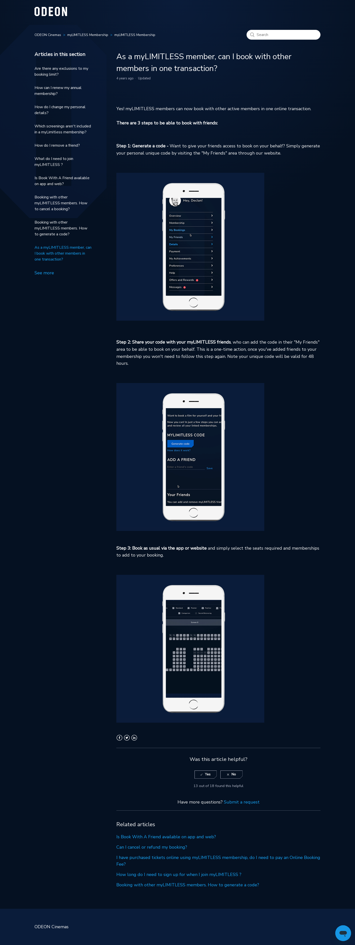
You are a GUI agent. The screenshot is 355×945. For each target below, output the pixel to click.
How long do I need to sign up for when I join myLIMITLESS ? (178, 874)
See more (44, 273)
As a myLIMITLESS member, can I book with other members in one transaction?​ (63, 253)
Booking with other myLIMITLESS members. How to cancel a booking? (61, 203)
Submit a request (242, 802)
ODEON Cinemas (48, 35)
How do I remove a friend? (57, 145)
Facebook (119, 740)
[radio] (206, 774)
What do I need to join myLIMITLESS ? (54, 161)
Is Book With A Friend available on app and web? (62, 181)
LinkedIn (134, 740)
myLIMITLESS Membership (87, 35)
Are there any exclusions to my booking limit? (61, 71)
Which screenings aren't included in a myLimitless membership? (63, 129)
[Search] (283, 35)
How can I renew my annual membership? (58, 90)
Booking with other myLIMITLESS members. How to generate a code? (61, 228)
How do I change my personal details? (60, 110)
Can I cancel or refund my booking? (151, 847)
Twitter (127, 740)
